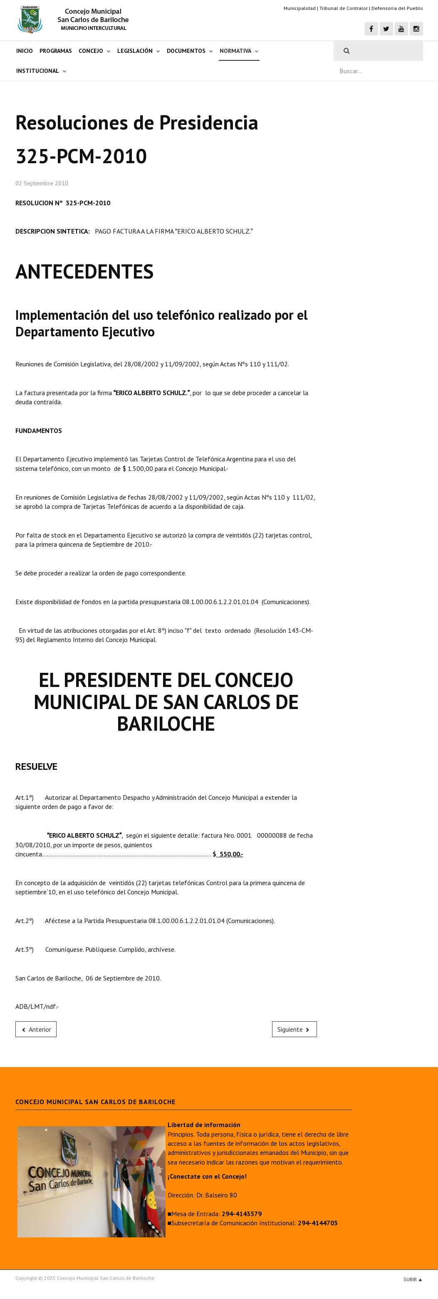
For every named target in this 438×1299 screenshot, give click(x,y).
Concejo (91, 51)
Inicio (24, 51)
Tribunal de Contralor (343, 8)
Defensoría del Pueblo (397, 8)
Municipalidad (300, 8)
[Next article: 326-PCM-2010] (294, 1029)
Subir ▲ (413, 1279)
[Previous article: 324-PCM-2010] (36, 1029)
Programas (56, 51)
